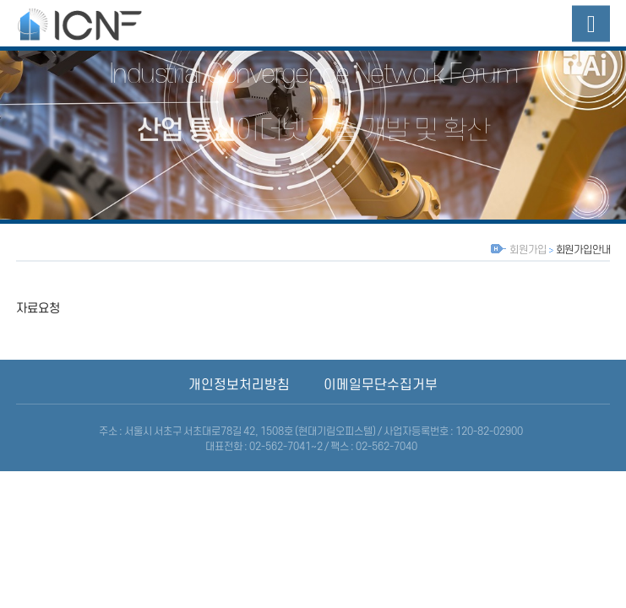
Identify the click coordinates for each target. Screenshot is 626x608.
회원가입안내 (583, 250)
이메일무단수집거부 (381, 385)
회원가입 (527, 250)
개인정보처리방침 (239, 385)
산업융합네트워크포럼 (96, 24)
